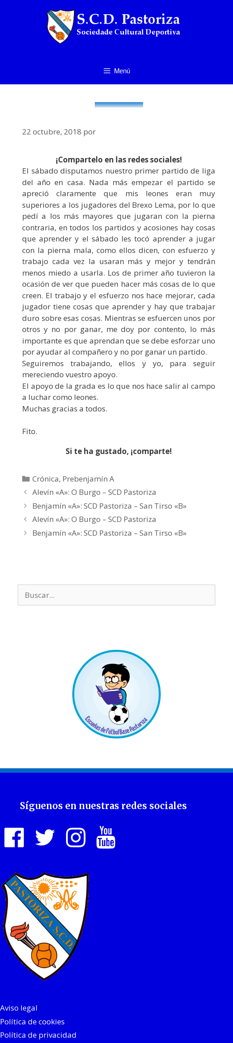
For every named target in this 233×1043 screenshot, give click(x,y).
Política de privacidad (38, 1035)
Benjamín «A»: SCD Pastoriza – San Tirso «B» (109, 506)
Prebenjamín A (88, 479)
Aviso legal (19, 1008)
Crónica (45, 479)
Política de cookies (32, 1021)
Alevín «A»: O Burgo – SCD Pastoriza (94, 492)
